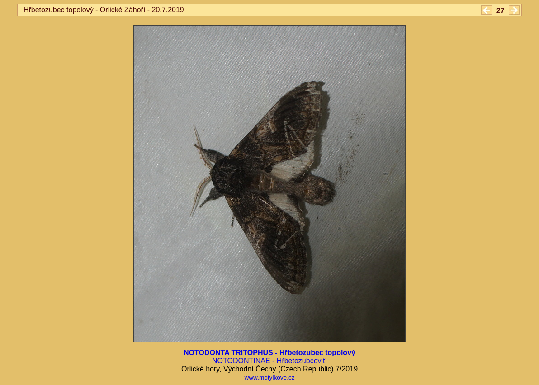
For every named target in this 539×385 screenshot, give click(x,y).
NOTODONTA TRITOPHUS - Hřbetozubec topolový (269, 352)
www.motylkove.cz (269, 377)
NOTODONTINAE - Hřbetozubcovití (269, 361)
